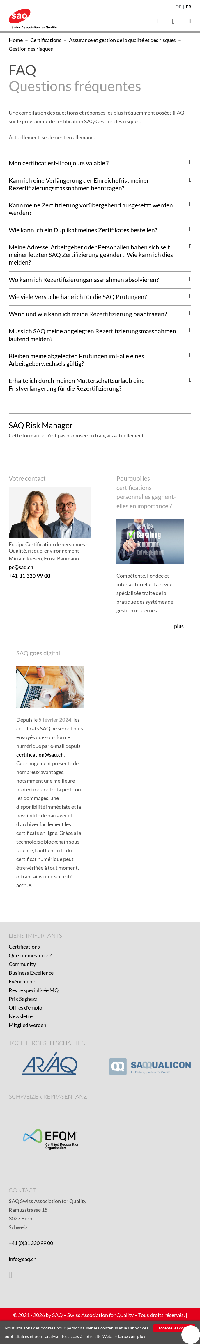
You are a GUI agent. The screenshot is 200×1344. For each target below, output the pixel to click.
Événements (23, 981)
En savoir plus (131, 1336)
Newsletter (22, 1016)
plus (179, 626)
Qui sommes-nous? (30, 955)
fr (188, 7)
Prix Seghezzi (24, 999)
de (178, 7)
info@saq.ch (22, 1259)
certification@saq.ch (40, 754)
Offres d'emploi (26, 1007)
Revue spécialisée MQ (34, 990)
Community (22, 964)
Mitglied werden (27, 1025)
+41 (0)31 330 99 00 (31, 1243)
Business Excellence (31, 972)
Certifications (24, 946)
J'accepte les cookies (174, 1327)
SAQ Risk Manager (41, 425)
